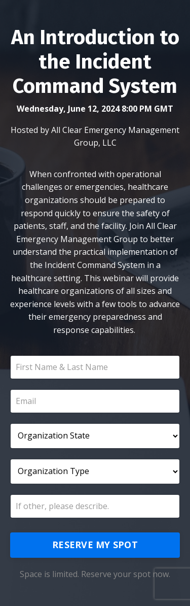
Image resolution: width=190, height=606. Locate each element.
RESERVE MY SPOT (95, 544)
